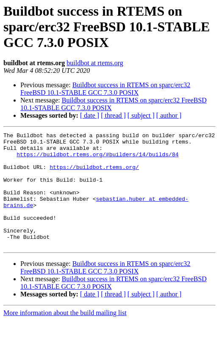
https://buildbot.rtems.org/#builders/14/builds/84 (97, 159)
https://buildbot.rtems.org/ (94, 174)
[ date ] (89, 115)
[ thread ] (113, 115)
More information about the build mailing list (65, 335)
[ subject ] (141, 115)
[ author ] (169, 115)
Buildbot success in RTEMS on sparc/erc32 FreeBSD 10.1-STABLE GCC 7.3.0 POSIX (105, 88)
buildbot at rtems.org (95, 62)
